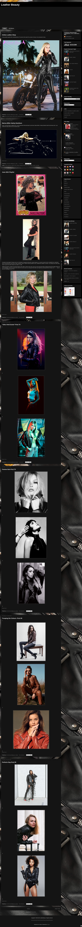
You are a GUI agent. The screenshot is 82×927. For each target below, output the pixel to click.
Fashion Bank (67, 187)
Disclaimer (51, 920)
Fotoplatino (66, 197)
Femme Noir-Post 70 (9, 469)
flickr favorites (69, 147)
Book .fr (65, 185)
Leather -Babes (73, 57)
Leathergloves (68, 36)
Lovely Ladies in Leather (69, 113)
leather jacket (20, 116)
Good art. (66, 270)
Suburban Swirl (67, 115)
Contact (38, 920)
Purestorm (66, 214)
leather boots (14, 116)
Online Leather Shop (9, 35)
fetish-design (9, 116)
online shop (30, 116)
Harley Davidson (8, 165)
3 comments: (21, 114)
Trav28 (65, 117)
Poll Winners (11, 28)
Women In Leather (73, 235)
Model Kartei (66, 204)
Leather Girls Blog (73, 223)
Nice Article (66, 275)
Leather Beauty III (69, 142)
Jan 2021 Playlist (73, 82)
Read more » (4, 160)
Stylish (65, 281)
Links (41, 920)
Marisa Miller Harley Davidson (12, 123)
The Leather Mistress (74, 63)
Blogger (48, 924)
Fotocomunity (67, 193)
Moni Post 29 (72, 75)
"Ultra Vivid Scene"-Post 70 (11, 324)
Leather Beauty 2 (69, 123)
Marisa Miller (30, 165)
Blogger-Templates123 (68, 175)
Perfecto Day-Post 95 (9, 762)
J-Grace (71, 69)
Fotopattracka (67, 195)
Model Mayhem (67, 206)
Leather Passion (73, 254)
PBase (65, 212)
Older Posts (57, 908)
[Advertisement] (41, 16)
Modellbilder (66, 208)
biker (6, 116)
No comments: (22, 317)
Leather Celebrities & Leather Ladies (71, 110)
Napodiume (66, 210)
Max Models (66, 202)
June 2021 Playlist (8, 172)
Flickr (65, 191)
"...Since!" (72, 134)
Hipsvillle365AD (69, 133)
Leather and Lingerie (69, 148)
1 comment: (21, 462)
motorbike (37, 165)
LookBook (66, 199)
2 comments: (21, 163)
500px (65, 181)
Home (4, 28)
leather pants (25, 116)
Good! (65, 273)
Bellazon (66, 183)
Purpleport (66, 216)
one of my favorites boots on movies (71, 278)
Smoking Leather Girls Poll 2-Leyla (74, 89)
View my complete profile (69, 38)
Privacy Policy (45, 920)
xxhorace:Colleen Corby (70, 143)
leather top (25, 165)
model (34, 165)
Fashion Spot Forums (68, 189)
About (35, 920)
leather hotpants (20, 165)
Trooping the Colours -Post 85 (12, 618)
